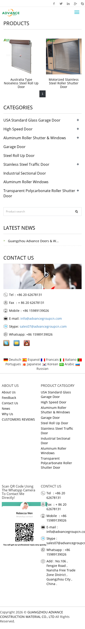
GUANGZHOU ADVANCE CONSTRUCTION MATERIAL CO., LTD (31, 614)
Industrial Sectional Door (24, 173)
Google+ (75, 3)
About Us (9, 392)
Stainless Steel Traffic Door (26, 164)
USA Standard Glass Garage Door (32, 120)
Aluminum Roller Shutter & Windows (34, 137)
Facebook (54, 3)
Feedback (9, 397)
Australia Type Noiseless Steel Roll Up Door (21, 83)
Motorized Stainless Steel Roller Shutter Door (64, 83)
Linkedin (68, 3)
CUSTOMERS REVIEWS (18, 419)
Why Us (7, 414)
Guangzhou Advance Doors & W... (33, 241)
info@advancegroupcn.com (41, 318)
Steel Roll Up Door (19, 155)
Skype (82, 3)
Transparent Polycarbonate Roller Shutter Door (56, 463)
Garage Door (14, 146)
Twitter (61, 3)
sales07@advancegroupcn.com (43, 326)
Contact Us (10, 403)
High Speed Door (18, 129)
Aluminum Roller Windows (26, 181)
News (6, 408)
